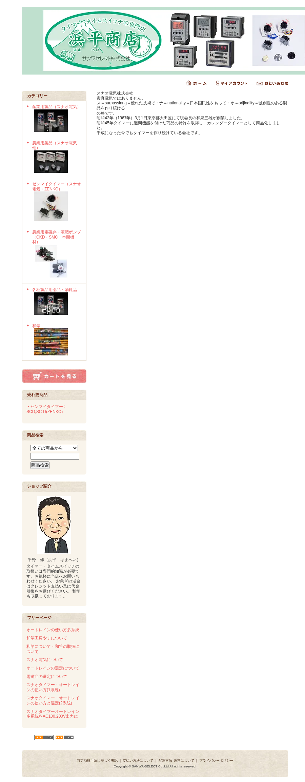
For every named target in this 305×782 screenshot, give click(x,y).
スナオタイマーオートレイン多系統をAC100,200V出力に (52, 714)
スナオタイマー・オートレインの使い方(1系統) (52, 687)
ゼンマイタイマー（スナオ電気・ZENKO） (56, 202)
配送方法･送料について (176, 760)
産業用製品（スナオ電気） (56, 118)
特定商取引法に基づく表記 (97, 760)
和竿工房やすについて (46, 638)
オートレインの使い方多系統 (52, 629)
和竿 (56, 340)
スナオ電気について (44, 659)
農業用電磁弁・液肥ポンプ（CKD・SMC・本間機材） (56, 255)
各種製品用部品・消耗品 (56, 301)
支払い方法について (138, 760)
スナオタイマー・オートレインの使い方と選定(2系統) (52, 700)
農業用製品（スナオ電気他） (56, 157)
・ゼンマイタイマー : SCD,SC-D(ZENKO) (45, 409)
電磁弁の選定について (46, 676)
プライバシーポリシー (216, 760)
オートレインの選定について (52, 668)
